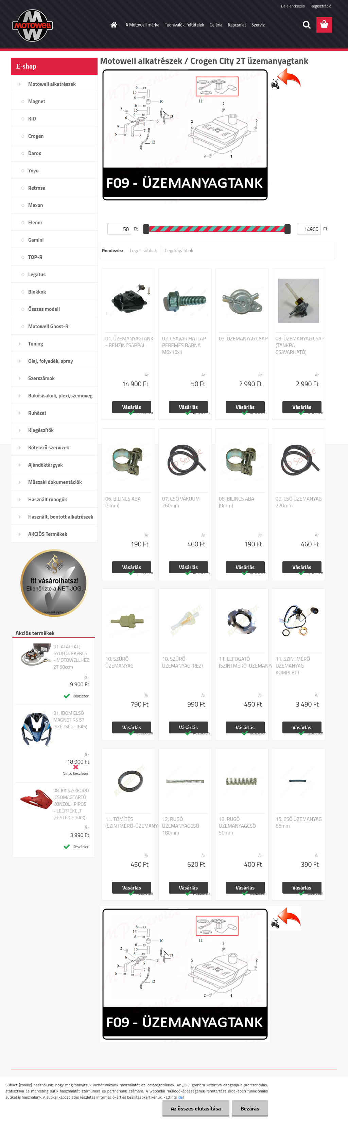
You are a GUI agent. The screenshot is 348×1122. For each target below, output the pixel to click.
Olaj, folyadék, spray (50, 361)
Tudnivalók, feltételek (184, 24)
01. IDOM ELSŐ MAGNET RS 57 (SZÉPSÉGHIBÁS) (70, 720)
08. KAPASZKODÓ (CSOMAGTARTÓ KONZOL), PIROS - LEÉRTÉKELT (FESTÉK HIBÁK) (71, 804)
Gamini (36, 240)
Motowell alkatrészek (52, 84)
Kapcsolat (237, 24)
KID (32, 119)
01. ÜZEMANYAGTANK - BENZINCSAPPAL (129, 342)
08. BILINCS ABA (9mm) (236, 502)
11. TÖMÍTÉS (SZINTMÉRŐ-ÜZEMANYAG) (135, 822)
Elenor (35, 222)
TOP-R (35, 257)
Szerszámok (41, 378)
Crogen (36, 136)
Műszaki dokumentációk (55, 482)
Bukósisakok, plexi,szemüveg (60, 395)
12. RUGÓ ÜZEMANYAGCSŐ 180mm (180, 826)
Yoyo (33, 170)
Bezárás (250, 1108)
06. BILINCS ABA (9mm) (123, 502)
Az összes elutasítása (196, 1108)
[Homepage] (113, 25)
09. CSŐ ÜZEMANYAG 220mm (299, 502)
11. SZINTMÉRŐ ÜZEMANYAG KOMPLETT (293, 666)
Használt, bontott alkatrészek (60, 517)
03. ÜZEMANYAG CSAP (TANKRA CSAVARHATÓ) (300, 345)
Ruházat (37, 413)
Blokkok (37, 292)
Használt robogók (47, 499)
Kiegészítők (41, 430)
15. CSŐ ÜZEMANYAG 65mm (299, 822)
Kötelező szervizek (48, 447)
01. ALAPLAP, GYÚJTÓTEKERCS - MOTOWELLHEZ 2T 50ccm (71, 656)
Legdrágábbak (179, 250)
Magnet (36, 101)
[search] (306, 25)
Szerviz (258, 24)
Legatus (37, 274)
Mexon (35, 205)
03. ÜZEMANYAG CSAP (243, 338)
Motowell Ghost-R (48, 326)
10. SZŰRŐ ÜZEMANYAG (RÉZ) (182, 662)
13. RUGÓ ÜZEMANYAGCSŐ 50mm (237, 826)
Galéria (216, 24)
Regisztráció (321, 6)
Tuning (35, 344)
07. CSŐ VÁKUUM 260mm (181, 502)
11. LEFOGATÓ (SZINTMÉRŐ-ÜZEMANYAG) (248, 662)
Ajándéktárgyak (45, 465)
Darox (34, 153)
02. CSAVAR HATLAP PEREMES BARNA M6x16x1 (184, 345)
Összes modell (44, 309)
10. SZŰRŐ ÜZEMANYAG (119, 662)
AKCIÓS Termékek (47, 534)
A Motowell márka (143, 24)
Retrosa (37, 188)
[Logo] (57, 25)
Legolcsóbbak (143, 250)
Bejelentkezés (293, 6)
